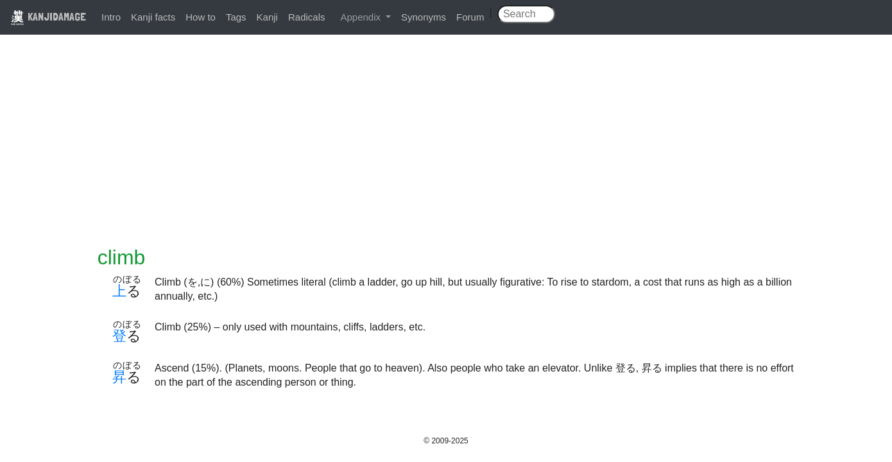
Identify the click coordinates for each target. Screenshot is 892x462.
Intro (111, 17)
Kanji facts (153, 17)
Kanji (267, 17)
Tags (236, 17)
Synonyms (423, 17)
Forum (470, 17)
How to (200, 17)
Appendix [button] (361, 17)
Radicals (306, 17)
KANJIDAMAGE (48, 16)
